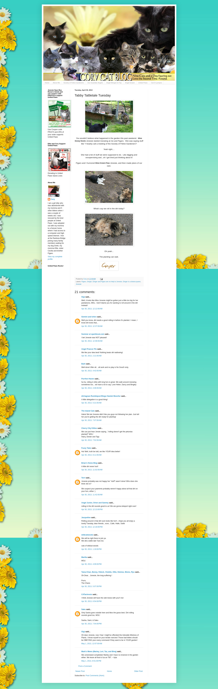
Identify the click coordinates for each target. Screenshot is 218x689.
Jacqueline (86, 517)
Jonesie (78, 284)
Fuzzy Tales (86, 448)
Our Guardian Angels (95, 83)
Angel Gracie (130, 83)
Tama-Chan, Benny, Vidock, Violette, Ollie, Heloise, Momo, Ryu (108, 572)
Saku (83, 609)
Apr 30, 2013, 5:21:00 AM (91, 403)
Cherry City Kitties (89, 428)
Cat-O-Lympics (156, 83)
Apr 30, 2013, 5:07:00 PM (91, 586)
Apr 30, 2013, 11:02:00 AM (92, 470)
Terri (83, 478)
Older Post (138, 671)
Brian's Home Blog (89, 463)
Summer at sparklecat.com (92, 334)
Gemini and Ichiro (89, 317)
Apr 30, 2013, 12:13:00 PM (92, 509)
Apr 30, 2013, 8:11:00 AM (91, 455)
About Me (56, 83)
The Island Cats (88, 411)
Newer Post (80, 671)
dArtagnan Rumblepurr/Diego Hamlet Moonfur (101, 396)
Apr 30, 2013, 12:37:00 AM (92, 326)
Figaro (83, 281)
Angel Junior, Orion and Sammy (95, 503)
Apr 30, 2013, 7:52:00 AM (91, 440)
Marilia (84, 557)
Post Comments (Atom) (95, 676)
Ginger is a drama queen (132, 281)
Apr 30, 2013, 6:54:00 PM (91, 601)
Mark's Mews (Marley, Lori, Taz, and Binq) (99, 651)
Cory (53, 199)
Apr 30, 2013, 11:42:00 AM (92, 495)
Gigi (83, 297)
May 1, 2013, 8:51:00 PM (91, 661)
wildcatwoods (87, 535)
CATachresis (86, 594)
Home (47, 83)
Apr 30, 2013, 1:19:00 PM (91, 549)
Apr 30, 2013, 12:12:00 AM (92, 309)
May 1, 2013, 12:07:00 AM (91, 644)
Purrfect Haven (87, 379)
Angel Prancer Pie (89, 349)
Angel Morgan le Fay (114, 83)
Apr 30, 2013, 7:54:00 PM (91, 624)
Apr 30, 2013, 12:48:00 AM (92, 341)
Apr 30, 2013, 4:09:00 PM (91, 564)
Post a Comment (85, 666)
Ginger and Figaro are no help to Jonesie (107, 281)
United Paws (142, 83)
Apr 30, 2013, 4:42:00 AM (91, 371)
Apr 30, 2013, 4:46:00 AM (91, 388)
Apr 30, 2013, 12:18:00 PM (92, 527)
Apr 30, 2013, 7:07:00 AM (91, 420)
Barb (83, 364)
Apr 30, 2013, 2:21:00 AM (91, 356)
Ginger (89, 281)
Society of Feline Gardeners (74, 83)
